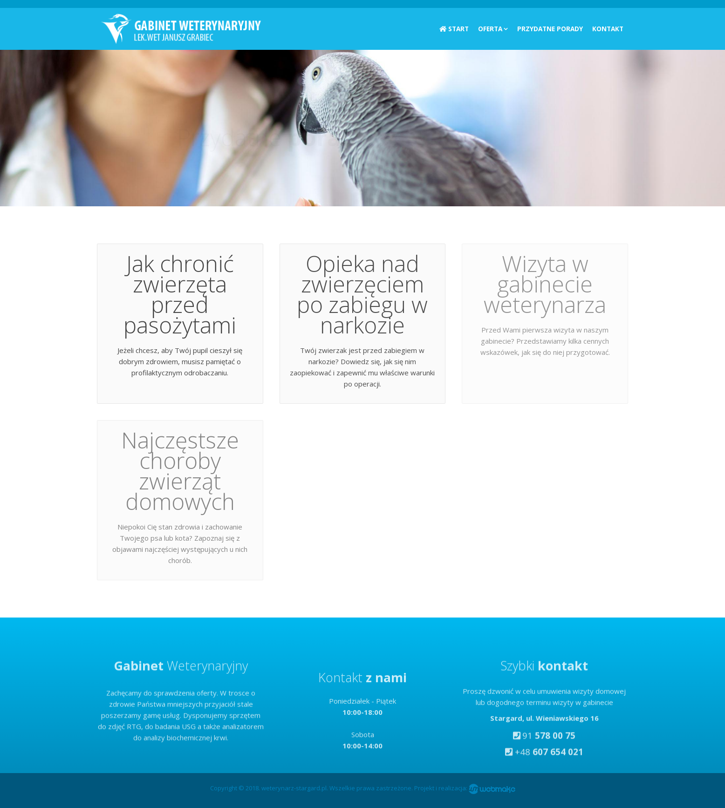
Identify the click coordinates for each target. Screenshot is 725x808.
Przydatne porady (550, 29)
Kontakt (607, 29)
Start (454, 29)
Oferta (490, 29)
